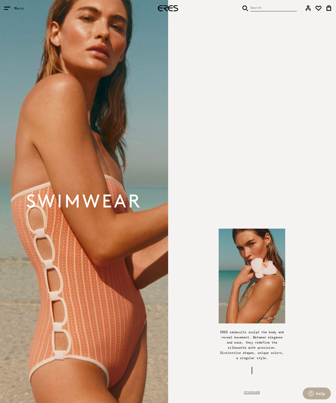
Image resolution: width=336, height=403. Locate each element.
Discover (252, 392)
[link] (308, 8)
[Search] (269, 8)
